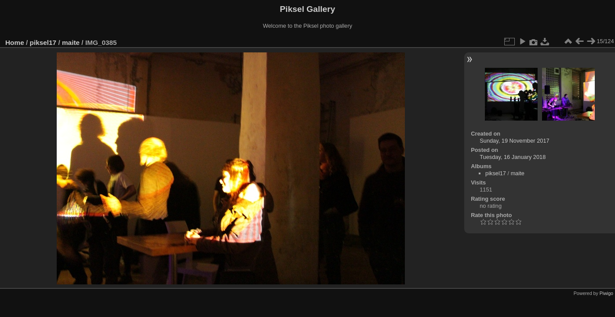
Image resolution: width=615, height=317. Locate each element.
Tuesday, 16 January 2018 (513, 157)
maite (71, 42)
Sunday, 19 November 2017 (514, 140)
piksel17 (43, 42)
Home (14, 42)
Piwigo (606, 293)
